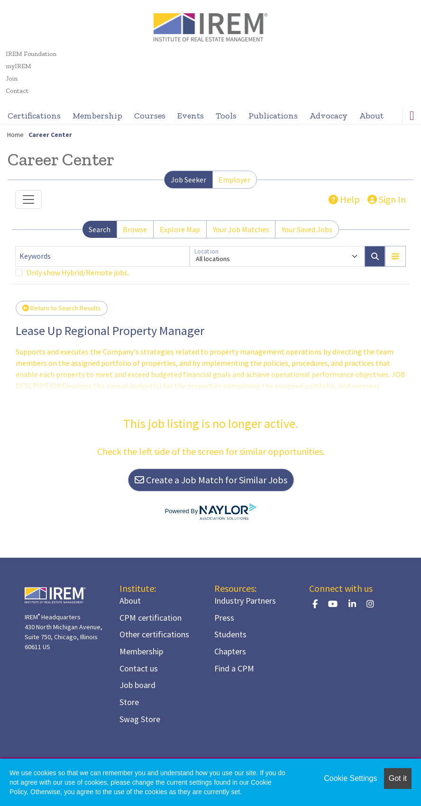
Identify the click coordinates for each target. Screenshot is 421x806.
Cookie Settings (350, 778)
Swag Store (139, 719)
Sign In (386, 199)
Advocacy (329, 115)
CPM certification (150, 617)
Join (12, 78)
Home (15, 134)
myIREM (18, 66)
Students (230, 634)
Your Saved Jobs (307, 229)
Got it (398, 778)
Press (224, 617)
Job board (137, 684)
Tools (226, 115)
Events (190, 115)
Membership (97, 115)
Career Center (50, 134)
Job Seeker (188, 179)
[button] (395, 256)
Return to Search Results (61, 308)
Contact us (138, 668)
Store (129, 702)
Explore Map (180, 229)
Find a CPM (234, 668)
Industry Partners (245, 600)
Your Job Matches (241, 229)
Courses (149, 115)
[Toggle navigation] (28, 199)
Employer (234, 179)
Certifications (34, 115)
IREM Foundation (31, 54)
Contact (17, 91)
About (371, 115)
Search (99, 229)
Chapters (230, 651)
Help (344, 199)
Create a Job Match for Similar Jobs (211, 480)
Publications (273, 115)
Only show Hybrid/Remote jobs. (78, 272)
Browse (135, 229)
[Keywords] (102, 256)
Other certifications (154, 634)
